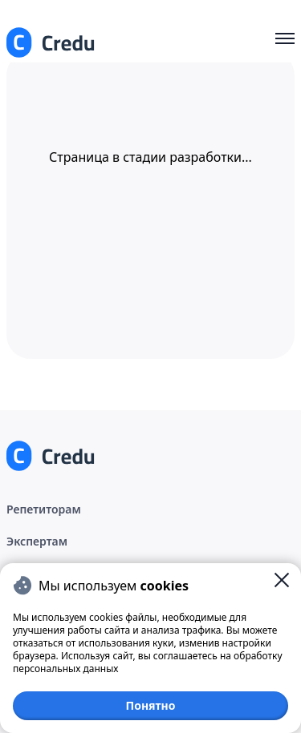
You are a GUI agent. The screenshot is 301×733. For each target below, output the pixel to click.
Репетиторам (43, 509)
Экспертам (36, 541)
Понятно (151, 705)
